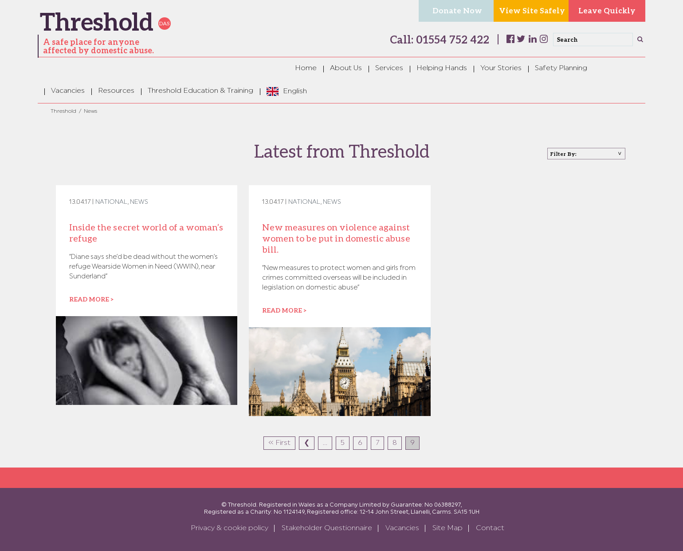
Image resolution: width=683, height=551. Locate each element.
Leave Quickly (607, 10)
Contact (490, 528)
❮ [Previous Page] (307, 443)
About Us (346, 68)
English (295, 91)
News (139, 202)
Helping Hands (441, 68)
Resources (116, 91)
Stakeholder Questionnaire (327, 528)
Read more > (91, 299)
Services (389, 68)
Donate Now (457, 10)
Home (306, 68)
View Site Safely (532, 10)
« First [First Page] (279, 443)
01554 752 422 (451, 39)
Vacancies (68, 91)
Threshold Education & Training (200, 91)
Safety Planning (561, 68)
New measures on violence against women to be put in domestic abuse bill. (336, 238)
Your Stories (501, 68)
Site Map (447, 528)
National (111, 202)
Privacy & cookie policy (229, 528)
